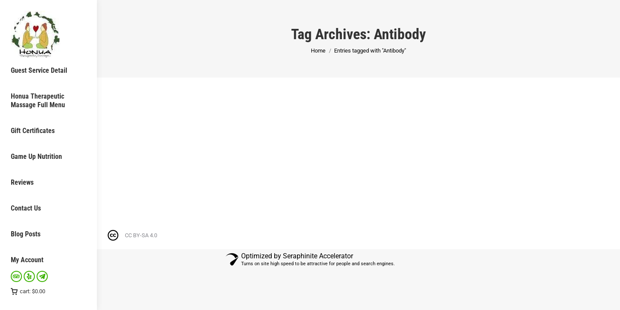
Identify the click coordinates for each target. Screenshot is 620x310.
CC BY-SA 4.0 (141, 235)
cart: (28, 291)
